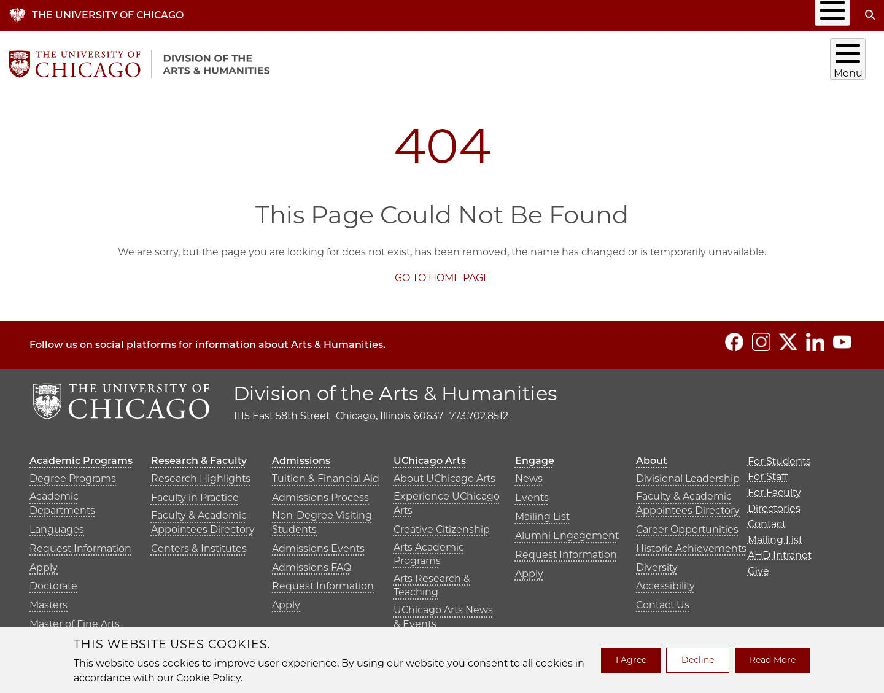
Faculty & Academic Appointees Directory (203, 517)
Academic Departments (62, 498)
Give (829, 15)
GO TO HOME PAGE (442, 273)
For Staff (768, 472)
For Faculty (774, 488)
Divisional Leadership (688, 474)
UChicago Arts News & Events (443, 612)
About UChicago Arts (444, 474)
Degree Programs (72, 474)
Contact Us (662, 600)
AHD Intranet (764, 15)
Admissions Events (318, 543)
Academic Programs (469, 61)
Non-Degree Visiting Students (322, 517)
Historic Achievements (691, 543)
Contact (615, 15)
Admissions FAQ (311, 562)
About (850, 61)
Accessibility (665, 581)
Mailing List (684, 15)
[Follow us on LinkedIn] (815, 337)
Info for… (457, 15)
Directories (545, 15)
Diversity (657, 562)
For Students (779, 456)
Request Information (80, 543)
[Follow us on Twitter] (788, 337)
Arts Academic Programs (429, 549)
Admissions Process (320, 493)
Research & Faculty (557, 61)
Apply (43, 562)
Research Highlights (200, 474)
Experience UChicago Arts (447, 498)
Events (532, 493)
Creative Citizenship (442, 524)
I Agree (631, 659)
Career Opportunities (687, 524)
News (529, 474)
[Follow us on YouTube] (842, 337)
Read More (773, 659)
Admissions (640, 61)
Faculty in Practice (195, 493)
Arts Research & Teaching (432, 580)
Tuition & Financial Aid (325, 474)
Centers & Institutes (199, 543)
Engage (795, 61)
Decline (697, 659)
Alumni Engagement (567, 531)
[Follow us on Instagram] (761, 337)
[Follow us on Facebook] (734, 337)
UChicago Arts (723, 61)
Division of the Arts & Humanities (395, 388)
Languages (56, 524)
